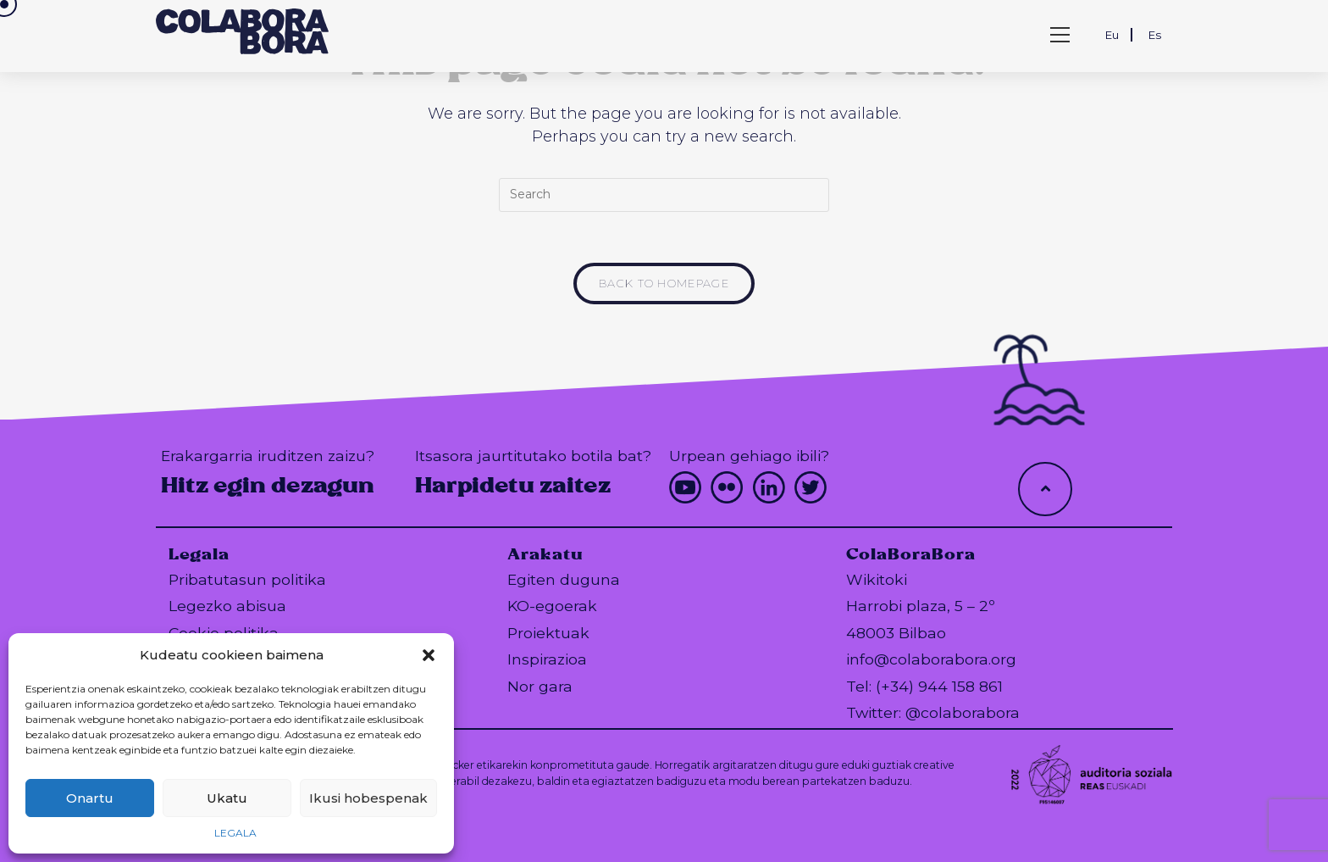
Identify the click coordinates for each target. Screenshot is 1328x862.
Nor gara (540, 686)
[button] (428, 655)
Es (1154, 35)
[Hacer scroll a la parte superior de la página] (1045, 489)
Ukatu (227, 798)
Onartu (89, 798)
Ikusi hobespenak (368, 798)
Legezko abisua (227, 606)
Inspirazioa (547, 659)
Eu (1112, 35)
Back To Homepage (664, 283)
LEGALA (235, 832)
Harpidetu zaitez (513, 486)
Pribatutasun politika (247, 579)
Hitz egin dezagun (267, 486)
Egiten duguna (563, 579)
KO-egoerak (552, 606)
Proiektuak (548, 633)
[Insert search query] (664, 195)
